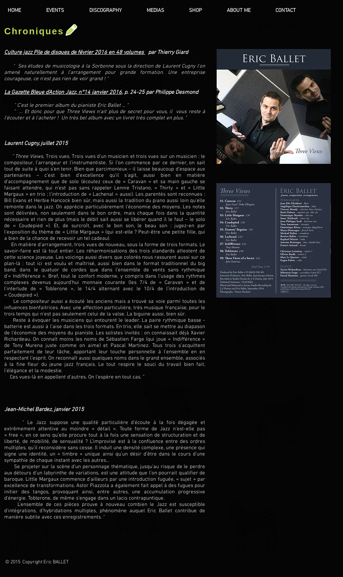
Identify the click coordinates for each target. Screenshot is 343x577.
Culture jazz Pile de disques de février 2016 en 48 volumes (74, 52)
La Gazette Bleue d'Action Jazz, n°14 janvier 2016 (63, 92)
